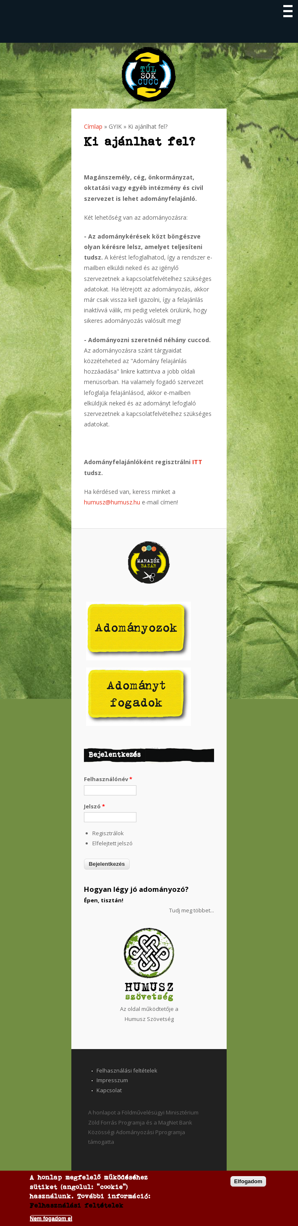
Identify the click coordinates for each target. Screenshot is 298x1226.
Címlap (93, 126)
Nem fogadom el (51, 1219)
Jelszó (94, 806)
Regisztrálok (108, 833)
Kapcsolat (109, 1090)
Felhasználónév (108, 779)
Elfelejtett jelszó (112, 843)
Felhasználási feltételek (127, 1070)
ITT (197, 462)
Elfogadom (248, 1182)
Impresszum (112, 1080)
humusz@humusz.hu (112, 502)
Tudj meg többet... (191, 910)
